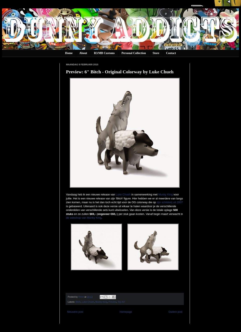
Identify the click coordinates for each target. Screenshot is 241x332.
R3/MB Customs (104, 53)
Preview (113, 302)
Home (69, 53)
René (81, 297)
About (83, 53)
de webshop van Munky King (83, 217)
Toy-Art (121, 302)
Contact (171, 53)
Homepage (126, 311)
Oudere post (175, 311)
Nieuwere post (75, 311)
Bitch (78, 302)
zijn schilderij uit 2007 (170, 202)
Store (156, 53)
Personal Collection (134, 53)
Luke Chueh (123, 194)
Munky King (165, 194)
